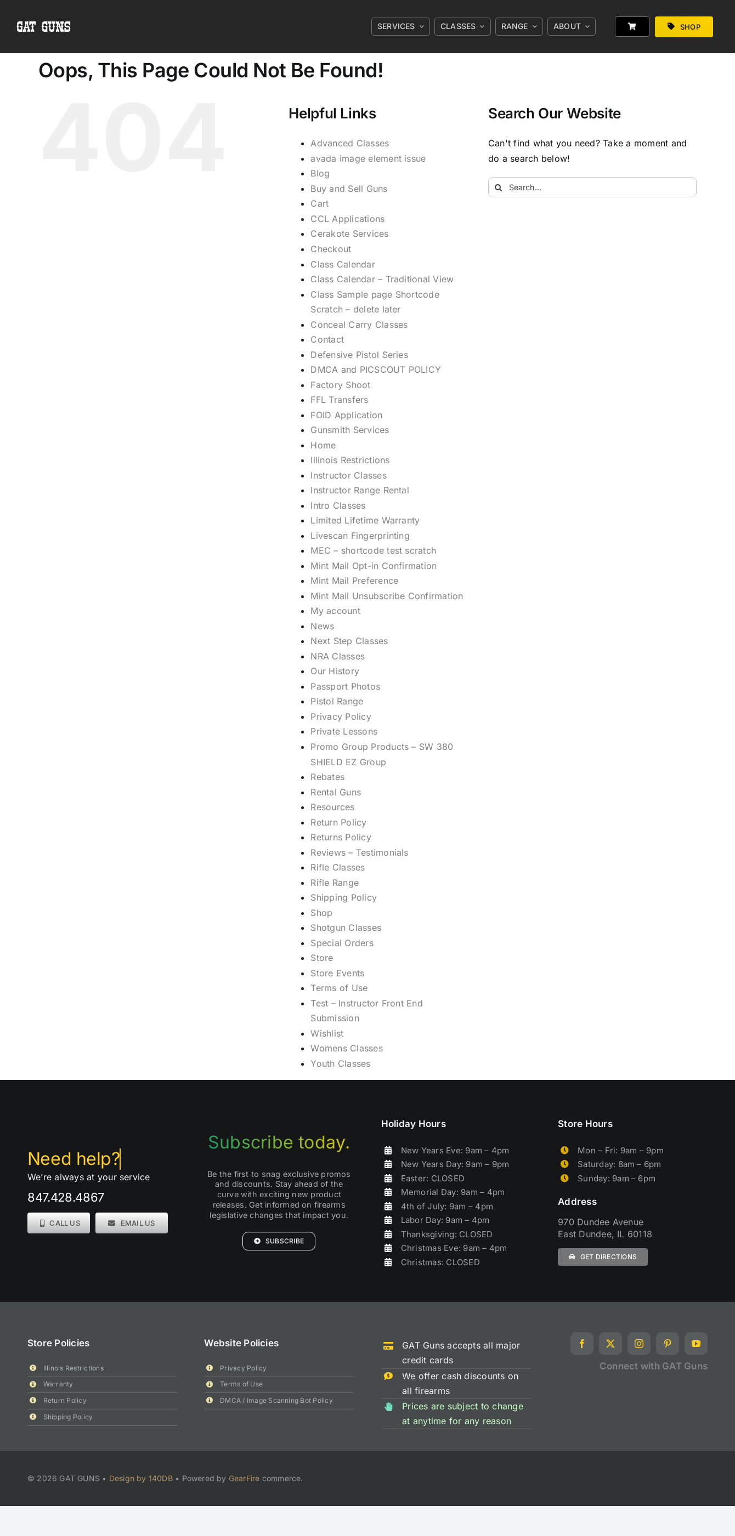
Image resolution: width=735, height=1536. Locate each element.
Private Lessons (343, 731)
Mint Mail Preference (354, 580)
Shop (321, 912)
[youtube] (696, 1343)
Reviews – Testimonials (359, 852)
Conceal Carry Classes (359, 324)
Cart (319, 203)
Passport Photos (345, 686)
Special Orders (341, 942)
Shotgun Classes (345, 927)
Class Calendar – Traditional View (382, 279)
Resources (332, 806)
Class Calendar (342, 264)
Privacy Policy (340, 716)
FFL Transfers (339, 399)
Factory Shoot (340, 384)
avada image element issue (368, 158)
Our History (334, 670)
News (322, 626)
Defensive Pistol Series (359, 354)
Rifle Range (334, 882)
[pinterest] (667, 1343)
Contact (327, 339)
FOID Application (346, 414)
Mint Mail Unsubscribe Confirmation (386, 595)
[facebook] (581, 1343)
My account (335, 610)
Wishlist (326, 1033)
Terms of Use (339, 987)
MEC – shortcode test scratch (373, 550)
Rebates (327, 776)
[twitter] (610, 1343)
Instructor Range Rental (359, 490)
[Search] (498, 187)
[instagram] (639, 1343)
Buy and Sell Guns (348, 188)
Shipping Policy (343, 897)
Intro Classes (337, 505)
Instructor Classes (348, 475)
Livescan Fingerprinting (360, 535)
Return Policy (338, 822)
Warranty (58, 1384)
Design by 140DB (141, 1478)
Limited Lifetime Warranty (365, 520)
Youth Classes (340, 1063)
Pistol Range (336, 701)
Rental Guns (335, 792)
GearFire (244, 1478)
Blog (320, 173)
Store (321, 957)
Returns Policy (340, 837)
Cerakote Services (349, 233)
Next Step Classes (349, 640)
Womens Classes (346, 1048)
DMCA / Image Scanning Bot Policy (276, 1400)
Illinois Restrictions (349, 459)
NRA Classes (337, 656)
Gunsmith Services (349, 429)
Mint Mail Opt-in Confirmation (373, 565)
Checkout (330, 248)
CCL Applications (347, 218)
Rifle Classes (337, 867)
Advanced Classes (349, 143)
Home (323, 445)
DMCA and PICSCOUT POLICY (375, 369)
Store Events (337, 973)
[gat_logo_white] (44, 9)
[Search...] (592, 187)
